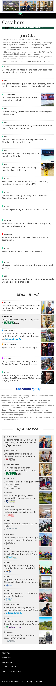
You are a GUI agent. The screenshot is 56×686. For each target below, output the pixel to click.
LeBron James (9, 94)
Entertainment (10, 344)
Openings (10, 506)
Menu (52, 16)
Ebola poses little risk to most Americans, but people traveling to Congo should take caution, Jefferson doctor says (27, 406)
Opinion (7, 220)
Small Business (12, 464)
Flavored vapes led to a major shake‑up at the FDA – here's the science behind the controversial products (27, 53)
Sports (20, 14)
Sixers (6, 66)
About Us (6, 653)
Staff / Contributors (11, 671)
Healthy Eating (12, 604)
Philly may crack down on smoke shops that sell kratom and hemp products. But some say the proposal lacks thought (25, 401)
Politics (7, 302)
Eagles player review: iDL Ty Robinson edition (22, 40)
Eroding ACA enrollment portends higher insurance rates (27, 61)
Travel (8, 520)
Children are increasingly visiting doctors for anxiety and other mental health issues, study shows (27, 396)
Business (10, 534)
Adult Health (11, 450)
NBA (5, 80)
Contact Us (7, 662)
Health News (9, 330)
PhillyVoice (6, 15)
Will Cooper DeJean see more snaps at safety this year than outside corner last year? (27, 58)
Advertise (6, 657)
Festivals (8, 358)
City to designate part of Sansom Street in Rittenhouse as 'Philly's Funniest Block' (26, 48)
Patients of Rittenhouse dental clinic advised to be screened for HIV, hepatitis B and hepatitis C (26, 413)
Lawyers (9, 632)
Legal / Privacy (9, 666)
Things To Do (11, 437)
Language (10, 478)
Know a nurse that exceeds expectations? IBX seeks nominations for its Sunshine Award (27, 418)
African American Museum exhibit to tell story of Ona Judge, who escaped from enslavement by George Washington (27, 43)
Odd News (8, 234)
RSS (3, 675)
